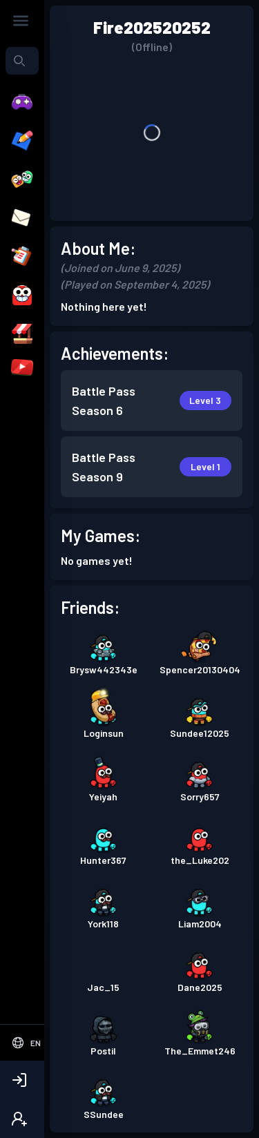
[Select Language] (26, 1042)
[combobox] (22, 61)
